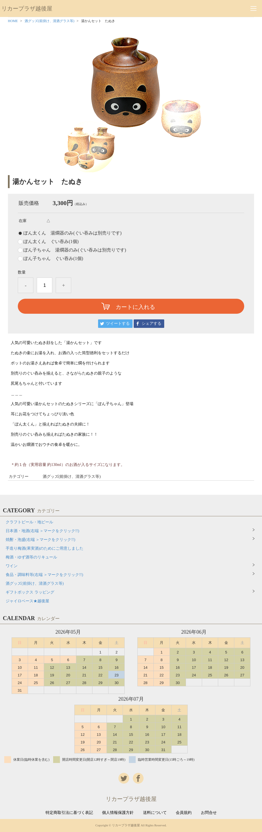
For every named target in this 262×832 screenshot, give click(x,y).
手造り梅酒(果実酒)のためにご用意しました (44, 548)
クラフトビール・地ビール (29, 522)
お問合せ (209, 813)
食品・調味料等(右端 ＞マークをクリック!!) (44, 575)
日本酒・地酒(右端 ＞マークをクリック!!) (42, 531)
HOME (13, 21)
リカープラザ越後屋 (26, 8)
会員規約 (184, 813)
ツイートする (118, 323)
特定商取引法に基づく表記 (69, 813)
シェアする (151, 323)
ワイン (12, 566)
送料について (155, 813)
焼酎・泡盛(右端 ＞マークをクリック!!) (40, 540)
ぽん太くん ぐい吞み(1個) (51, 241)
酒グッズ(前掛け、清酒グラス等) (49, 21)
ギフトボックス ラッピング (30, 592)
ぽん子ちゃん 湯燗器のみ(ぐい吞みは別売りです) (74, 250)
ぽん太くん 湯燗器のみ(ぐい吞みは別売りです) (72, 233)
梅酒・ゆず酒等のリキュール (31, 557)
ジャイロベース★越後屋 (27, 601)
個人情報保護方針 (118, 813)
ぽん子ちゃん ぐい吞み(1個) (53, 258)
